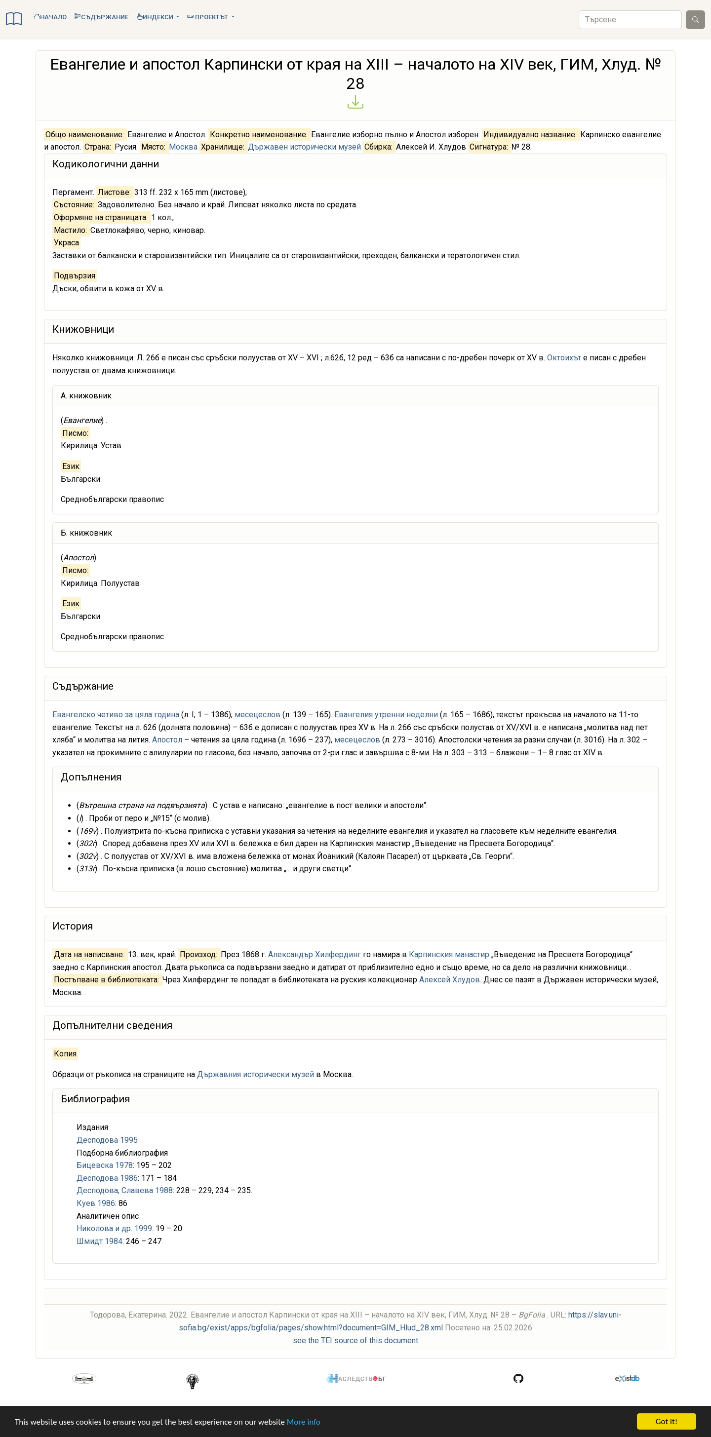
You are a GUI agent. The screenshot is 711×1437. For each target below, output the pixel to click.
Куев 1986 (96, 1203)
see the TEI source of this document (355, 1340)
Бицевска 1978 (105, 1165)
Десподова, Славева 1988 (125, 1190)
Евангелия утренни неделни (386, 714)
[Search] (630, 19)
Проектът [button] (208, 17)
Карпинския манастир (449, 954)
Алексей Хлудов (449, 979)
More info (303, 1422)
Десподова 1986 (107, 1178)
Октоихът (564, 357)
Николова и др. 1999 (114, 1228)
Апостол (167, 739)
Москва (183, 147)
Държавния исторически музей (255, 1074)
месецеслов (257, 714)
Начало (50, 17)
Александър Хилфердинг (314, 954)
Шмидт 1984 (99, 1241)
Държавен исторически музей (304, 147)
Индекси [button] (155, 17)
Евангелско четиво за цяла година (115, 714)
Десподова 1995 (107, 1140)
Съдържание (101, 17)
